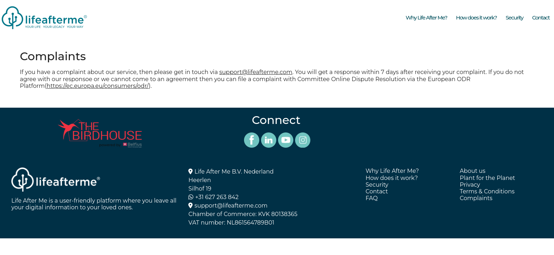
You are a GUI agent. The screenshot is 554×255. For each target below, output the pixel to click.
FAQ (372, 198)
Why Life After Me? (426, 17)
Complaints (476, 198)
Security (514, 17)
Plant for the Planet (487, 178)
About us (472, 171)
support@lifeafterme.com (255, 72)
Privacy (470, 184)
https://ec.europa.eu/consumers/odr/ (98, 86)
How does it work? (476, 17)
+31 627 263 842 (216, 197)
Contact (540, 17)
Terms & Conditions (487, 191)
